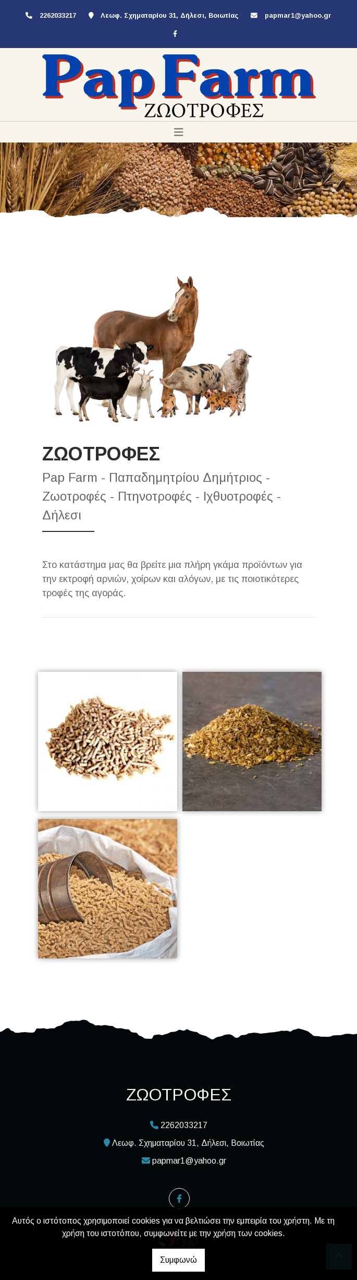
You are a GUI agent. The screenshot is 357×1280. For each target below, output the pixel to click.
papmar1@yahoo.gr (298, 15)
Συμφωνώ (178, 1259)
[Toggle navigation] (179, 132)
